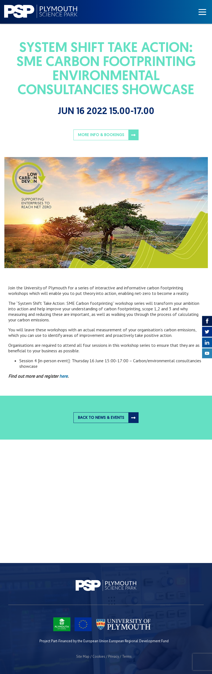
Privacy (113, 656)
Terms (127, 656)
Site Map (82, 656)
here (63, 376)
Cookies (98, 656)
